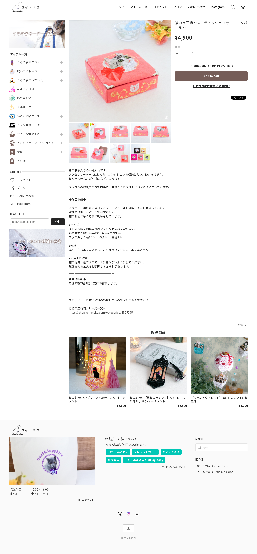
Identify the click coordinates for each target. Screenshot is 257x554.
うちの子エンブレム (30, 80)
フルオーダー (25, 107)
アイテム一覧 (138, 7)
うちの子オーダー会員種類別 (35, 143)
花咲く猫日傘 (25, 89)
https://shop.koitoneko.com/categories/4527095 (101, 312)
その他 (21, 161)
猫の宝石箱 (24, 98)
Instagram (218, 7)
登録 (57, 221)
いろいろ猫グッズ (28, 116)
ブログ (177, 7)
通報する (242, 325)
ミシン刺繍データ (28, 125)
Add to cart (211, 76)
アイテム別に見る (28, 134)
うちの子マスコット (30, 62)
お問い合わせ (196, 7)
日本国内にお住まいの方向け (211, 86)
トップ (120, 7)
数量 (177, 46)
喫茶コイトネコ (27, 71)
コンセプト (160, 7)
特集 (20, 152)
